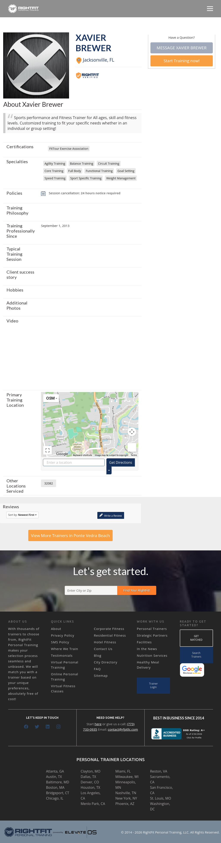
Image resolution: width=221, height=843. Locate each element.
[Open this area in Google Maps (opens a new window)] (62, 454)
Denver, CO (90, 782)
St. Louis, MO (160, 798)
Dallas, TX (88, 776)
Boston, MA (55, 787)
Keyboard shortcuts (82, 455)
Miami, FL (123, 771)
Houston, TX (90, 787)
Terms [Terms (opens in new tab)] (134, 455)
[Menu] (210, 8)
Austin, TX (54, 776)
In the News (147, 649)
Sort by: (22, 515)
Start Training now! (182, 61)
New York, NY (126, 798)
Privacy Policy (62, 635)
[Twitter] (37, 726)
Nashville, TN (125, 792)
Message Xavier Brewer (182, 48)
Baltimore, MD (57, 782)
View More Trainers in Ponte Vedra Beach (70, 535)
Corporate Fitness (109, 628)
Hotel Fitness (105, 642)
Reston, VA (158, 771)
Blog (97, 655)
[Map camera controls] (132, 431)
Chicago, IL (54, 798)
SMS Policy (60, 642)
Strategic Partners (152, 635)
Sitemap (101, 675)
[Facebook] (26, 726)
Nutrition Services (152, 655)
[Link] (23, 8)
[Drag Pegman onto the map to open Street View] (132, 447)
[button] (89, 420)
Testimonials (62, 655)
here (98, 724)
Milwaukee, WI (126, 776)
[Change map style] (51, 398)
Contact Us (103, 649)
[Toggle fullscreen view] (47, 450)
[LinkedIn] (47, 726)
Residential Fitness (110, 635)
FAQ (97, 669)
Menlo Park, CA (93, 803)
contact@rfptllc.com (123, 729)
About (56, 628)
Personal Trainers (152, 628)
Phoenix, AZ (124, 803)
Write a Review (110, 515)
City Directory (105, 662)
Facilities (144, 642)
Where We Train (64, 649)
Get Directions (120, 462)
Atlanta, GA (55, 771)
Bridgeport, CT (57, 792)
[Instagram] (58, 726)
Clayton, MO (90, 771)
